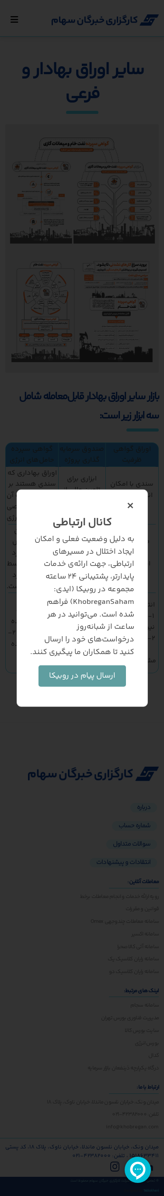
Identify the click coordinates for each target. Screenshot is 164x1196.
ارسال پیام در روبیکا (82, 675)
